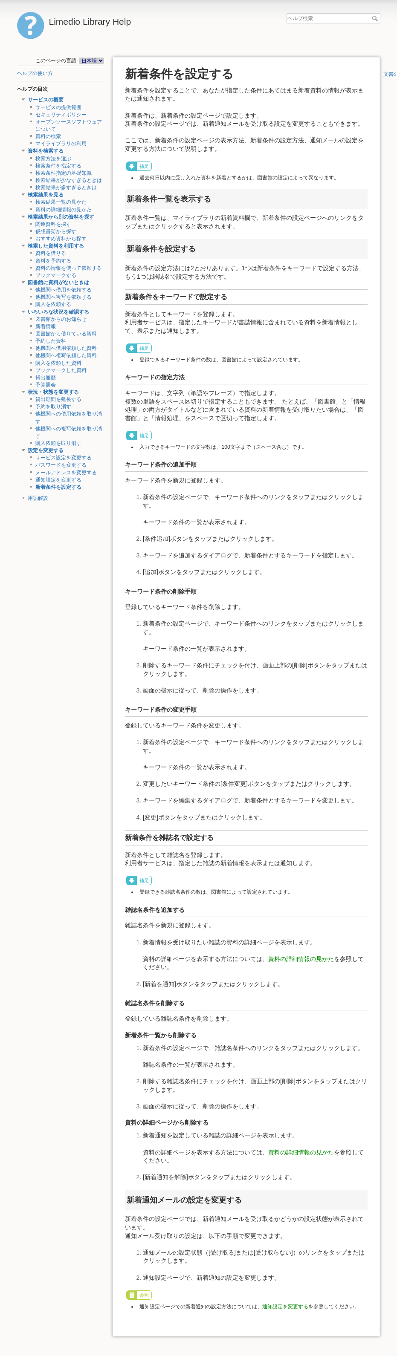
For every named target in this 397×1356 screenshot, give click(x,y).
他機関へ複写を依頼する (63, 297)
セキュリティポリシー (61, 115)
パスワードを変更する (61, 465)
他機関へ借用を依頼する (63, 290)
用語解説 (38, 498)
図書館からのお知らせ (61, 319)
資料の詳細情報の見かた (63, 210)
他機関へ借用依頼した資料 (66, 348)
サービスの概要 (46, 100)
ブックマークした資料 (61, 370)
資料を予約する (53, 261)
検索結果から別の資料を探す (61, 217)
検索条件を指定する (58, 166)
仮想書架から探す (55, 231)
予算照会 (45, 385)
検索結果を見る (46, 195)
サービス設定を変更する (63, 458)
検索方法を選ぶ (53, 159)
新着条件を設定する (58, 487)
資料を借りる (50, 253)
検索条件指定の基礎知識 (63, 173)
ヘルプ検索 (376, 18)
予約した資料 (50, 341)
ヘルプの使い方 (35, 73)
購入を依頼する (53, 304)
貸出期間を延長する (58, 399)
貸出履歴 (45, 378)
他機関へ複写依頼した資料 (66, 355)
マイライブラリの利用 (61, 144)
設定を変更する (46, 450)
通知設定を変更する (58, 480)
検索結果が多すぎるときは (66, 187)
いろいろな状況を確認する (58, 312)
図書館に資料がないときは (58, 283)
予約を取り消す (53, 407)
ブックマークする (55, 275)
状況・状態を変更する (53, 392)
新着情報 (45, 326)
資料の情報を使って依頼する (68, 268)
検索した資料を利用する (56, 246)
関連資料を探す (53, 224)
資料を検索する (46, 151)
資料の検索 (48, 136)
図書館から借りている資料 (66, 334)
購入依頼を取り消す (58, 443)
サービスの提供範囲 (58, 107)
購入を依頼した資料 (58, 363)
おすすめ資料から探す (61, 239)
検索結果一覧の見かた (61, 202)
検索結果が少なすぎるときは (68, 180)
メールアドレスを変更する (66, 473)
